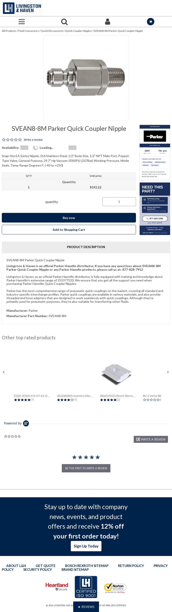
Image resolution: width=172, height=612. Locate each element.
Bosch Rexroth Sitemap (86, 566)
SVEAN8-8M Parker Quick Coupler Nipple (118, 30)
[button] (4, 372)
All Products (9, 30)
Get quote (46, 566)
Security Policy (37, 569)
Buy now (69, 218)
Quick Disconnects (52, 30)
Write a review (33, 140)
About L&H (16, 566)
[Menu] (21, 21)
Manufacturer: (17, 310)
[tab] (86, 288)
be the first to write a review (86, 468)
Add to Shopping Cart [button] (69, 229)
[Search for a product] (64, 21)
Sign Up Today (86, 546)
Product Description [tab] (86, 247)
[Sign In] (107, 21)
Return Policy (131, 566)
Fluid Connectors (28, 30)
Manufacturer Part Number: (27, 316)
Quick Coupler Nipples (78, 30)
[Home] (22, 8)
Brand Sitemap (75, 569)
